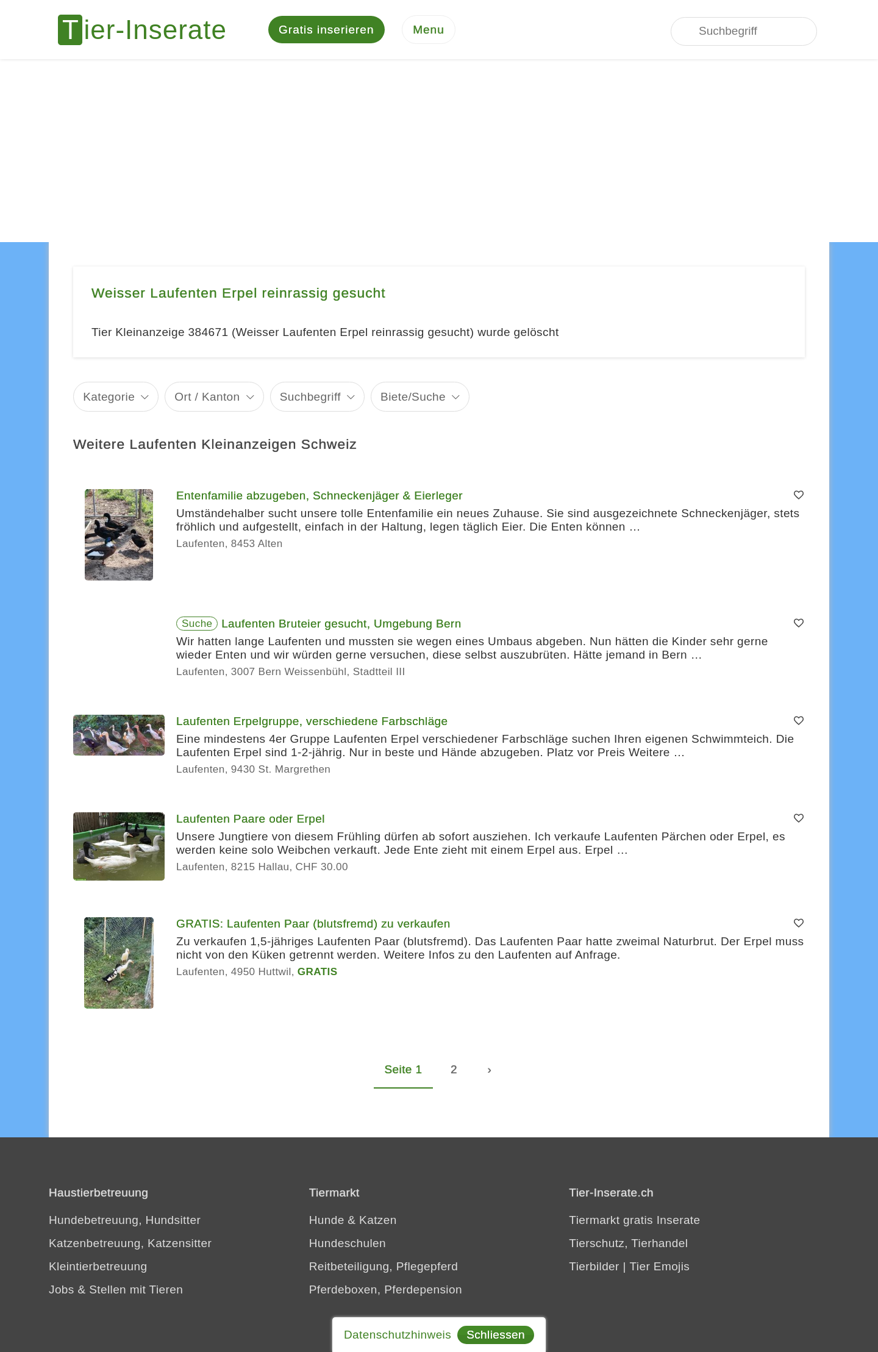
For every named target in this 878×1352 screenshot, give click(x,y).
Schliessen (495, 1334)
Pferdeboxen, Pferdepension (385, 1291)
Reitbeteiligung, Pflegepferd (384, 1268)
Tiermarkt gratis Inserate (634, 1221)
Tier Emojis (660, 1268)
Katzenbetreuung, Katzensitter (130, 1245)
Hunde (326, 1221)
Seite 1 (404, 1071)
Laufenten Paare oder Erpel (250, 820)
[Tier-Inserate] (149, 30)
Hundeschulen (347, 1245)
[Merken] (799, 497)
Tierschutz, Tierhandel (628, 1245)
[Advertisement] (439, 152)
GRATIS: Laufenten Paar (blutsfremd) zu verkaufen (313, 925)
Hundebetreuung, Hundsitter (125, 1221)
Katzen (378, 1221)
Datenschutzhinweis (397, 1334)
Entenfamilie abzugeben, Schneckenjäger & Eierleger (319, 497)
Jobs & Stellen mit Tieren (116, 1291)
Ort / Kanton (207, 398)
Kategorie (109, 398)
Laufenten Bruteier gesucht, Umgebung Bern (341, 625)
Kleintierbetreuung (98, 1268)
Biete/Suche (413, 398)
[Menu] (428, 30)
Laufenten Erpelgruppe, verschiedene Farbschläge (312, 723)
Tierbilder (594, 1268)
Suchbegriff (310, 398)
